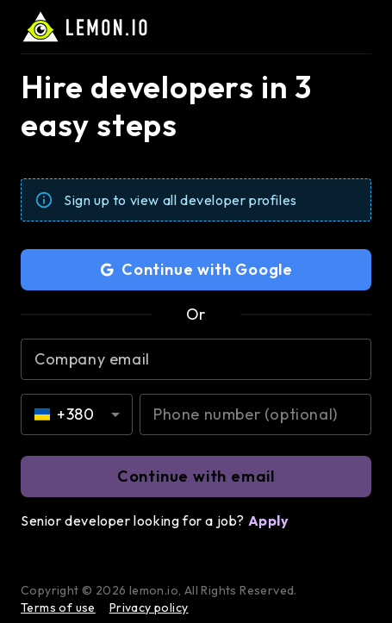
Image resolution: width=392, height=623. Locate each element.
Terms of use (58, 607)
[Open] (115, 414)
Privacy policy (149, 607)
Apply (268, 520)
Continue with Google (196, 269)
